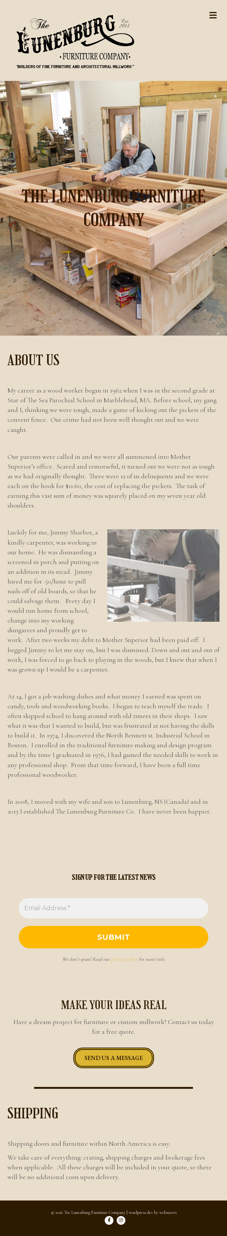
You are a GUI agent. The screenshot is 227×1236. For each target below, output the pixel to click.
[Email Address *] (113, 908)
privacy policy (124, 959)
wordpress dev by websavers (153, 1212)
